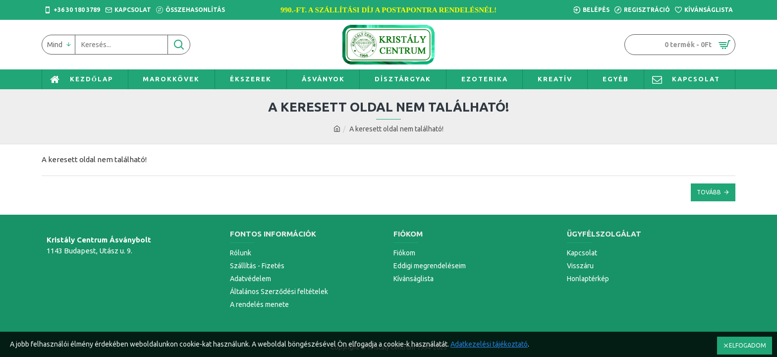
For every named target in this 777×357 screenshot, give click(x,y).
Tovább (709, 192)
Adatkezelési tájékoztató (489, 344)
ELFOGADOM (747, 345)
